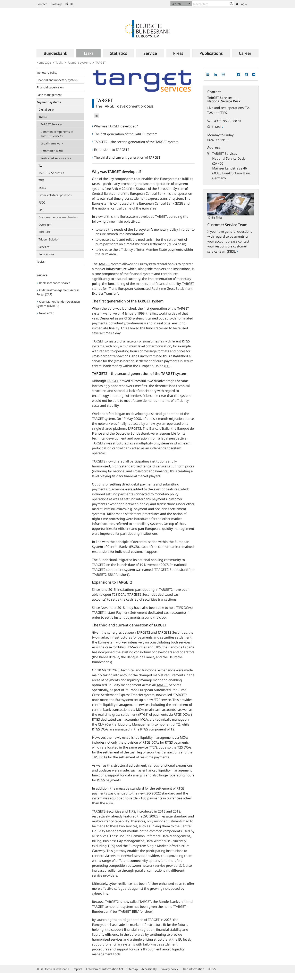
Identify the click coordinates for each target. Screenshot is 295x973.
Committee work (52, 151)
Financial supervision (50, 87)
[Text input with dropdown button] (213, 3)
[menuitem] (55, 53)
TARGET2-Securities (51, 173)
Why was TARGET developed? (115, 126)
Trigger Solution (49, 239)
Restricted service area (56, 158)
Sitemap (132, 969)
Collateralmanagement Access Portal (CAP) (57, 292)
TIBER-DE (45, 232)
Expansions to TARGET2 (110, 149)
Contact (41, 4)
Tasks (59, 62)
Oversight (45, 225)
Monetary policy (46, 72)
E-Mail (217, 127)
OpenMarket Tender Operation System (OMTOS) (58, 304)
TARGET (100, 62)
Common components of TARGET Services (57, 134)
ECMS (42, 188)
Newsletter (45, 313)
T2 (40, 165)
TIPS (41, 180)
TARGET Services (52, 124)
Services (44, 247)
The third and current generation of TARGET (126, 157)
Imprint (77, 969)
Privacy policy (169, 969)
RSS (212, 969)
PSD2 (42, 202)
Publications (46, 254)
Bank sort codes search (53, 283)
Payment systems (79, 62)
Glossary (56, 4)
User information (193, 969)
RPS (41, 210)
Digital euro (46, 109)
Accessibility (149, 969)
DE (70, 4)
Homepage (43, 62)
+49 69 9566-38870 (226, 121)
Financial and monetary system (57, 80)
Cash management (49, 95)
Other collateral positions (55, 195)
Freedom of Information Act (104, 969)
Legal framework (52, 143)
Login (241, 4)
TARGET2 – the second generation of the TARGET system (135, 142)
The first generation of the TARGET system (124, 134)
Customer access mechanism (58, 217)
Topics (40, 261)
